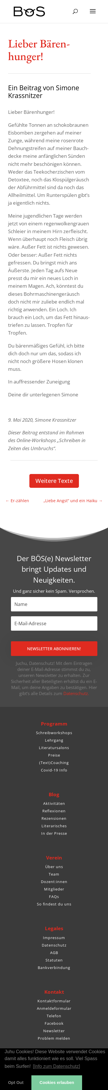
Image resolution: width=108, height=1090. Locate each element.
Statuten (54, 960)
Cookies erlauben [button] (56, 1082)
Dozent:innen (54, 881)
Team (54, 874)
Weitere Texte (54, 481)
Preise (54, 755)
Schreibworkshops (54, 732)
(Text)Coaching (54, 762)
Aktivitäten (54, 803)
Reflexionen (54, 810)
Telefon (54, 1015)
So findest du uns (54, 904)
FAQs (54, 896)
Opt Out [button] (16, 1082)
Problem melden (54, 1038)
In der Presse (54, 833)
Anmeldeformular (54, 1008)
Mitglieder (54, 889)
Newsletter (54, 1030)
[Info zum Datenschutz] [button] (56, 1066)
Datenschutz (54, 945)
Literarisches (54, 825)
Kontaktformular (54, 1000)
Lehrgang (54, 740)
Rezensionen (54, 818)
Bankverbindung (54, 967)
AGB (54, 952)
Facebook (54, 1023)
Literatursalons (54, 747)
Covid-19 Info (54, 770)
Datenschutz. (76, 693)
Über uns (54, 866)
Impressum (54, 937)
